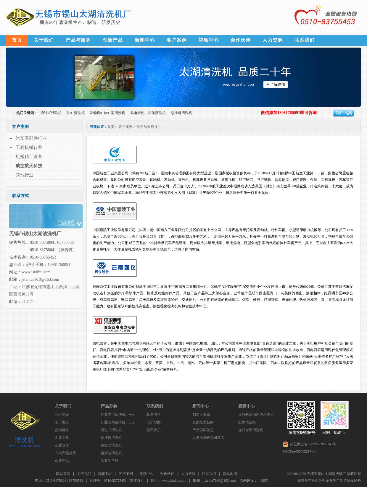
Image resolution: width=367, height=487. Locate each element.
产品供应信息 (203, 430)
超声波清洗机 (111, 453)
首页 (17, 40)
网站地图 (230, 474)
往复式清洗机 (111, 445)
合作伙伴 (241, 40)
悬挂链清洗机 (181, 113)
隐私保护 (154, 430)
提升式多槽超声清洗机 (256, 415)
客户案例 (177, 40)
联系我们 (304, 40)
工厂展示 (62, 422)
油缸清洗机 (76, 113)
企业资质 (62, 445)
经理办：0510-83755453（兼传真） (117, 480)
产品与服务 (78, 40)
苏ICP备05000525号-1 (299, 451)
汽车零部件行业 (31, 138)
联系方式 (20, 196)
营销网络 (62, 430)
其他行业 (24, 175)
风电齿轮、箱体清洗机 (148, 113)
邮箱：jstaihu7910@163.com (214, 480)
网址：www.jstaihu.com (168, 480)
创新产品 (113, 40)
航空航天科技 (147, 127)
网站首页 (63, 474)
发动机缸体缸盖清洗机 (107, 113)
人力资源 (273, 40)
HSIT (264, 480)
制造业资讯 (201, 415)
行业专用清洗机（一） (118, 415)
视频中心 (209, 40)
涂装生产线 (109, 461)
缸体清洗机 (247, 422)
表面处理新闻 (203, 422)
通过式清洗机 (51, 113)
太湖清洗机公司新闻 (208, 438)
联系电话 (154, 415)
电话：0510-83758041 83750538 (59, 480)
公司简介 (62, 415)
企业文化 (62, 438)
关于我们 (44, 40)
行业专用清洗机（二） (118, 422)
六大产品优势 (65, 453)
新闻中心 (145, 40)
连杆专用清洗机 (250, 430)
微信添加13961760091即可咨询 (289, 113)
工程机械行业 (29, 147)
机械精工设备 (29, 156)
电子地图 (154, 422)
